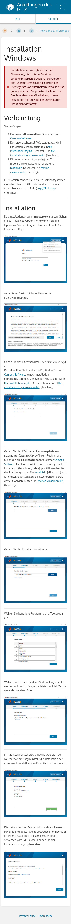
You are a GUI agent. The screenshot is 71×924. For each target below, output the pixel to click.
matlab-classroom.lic (50, 481)
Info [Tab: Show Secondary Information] (17, 18)
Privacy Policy (27, 915)
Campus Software (14, 374)
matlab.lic (16, 168)
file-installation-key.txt (18, 383)
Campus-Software (20, 138)
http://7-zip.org (46, 188)
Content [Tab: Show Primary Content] (53, 18)
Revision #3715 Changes (54, 30)
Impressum (45, 915)
